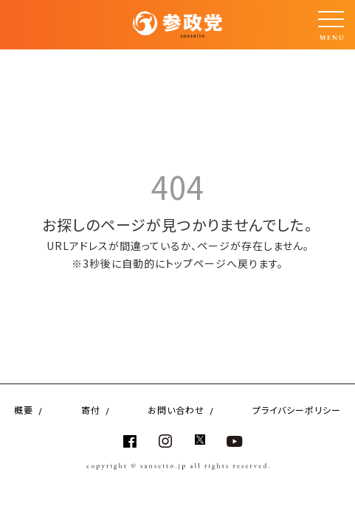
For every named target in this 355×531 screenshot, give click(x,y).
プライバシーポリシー (296, 409)
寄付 (90, 409)
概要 (23, 409)
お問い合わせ (176, 409)
